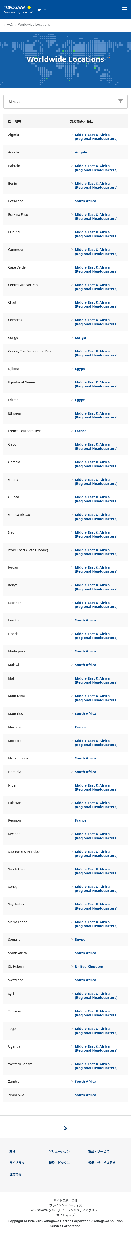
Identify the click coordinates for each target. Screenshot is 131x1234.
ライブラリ (16, 1163)
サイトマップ (65, 1215)
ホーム (8, 24)
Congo (80, 337)
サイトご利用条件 (65, 1200)
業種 (12, 1151)
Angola (81, 152)
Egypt (80, 368)
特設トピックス (59, 1163)
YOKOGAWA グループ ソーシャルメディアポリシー (65, 1210)
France (80, 430)
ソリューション (59, 1151)
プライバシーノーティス (65, 1205)
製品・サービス (98, 1151)
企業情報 (15, 1174)
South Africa (85, 201)
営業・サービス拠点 (101, 1163)
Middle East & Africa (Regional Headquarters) (96, 136)
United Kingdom (89, 966)
